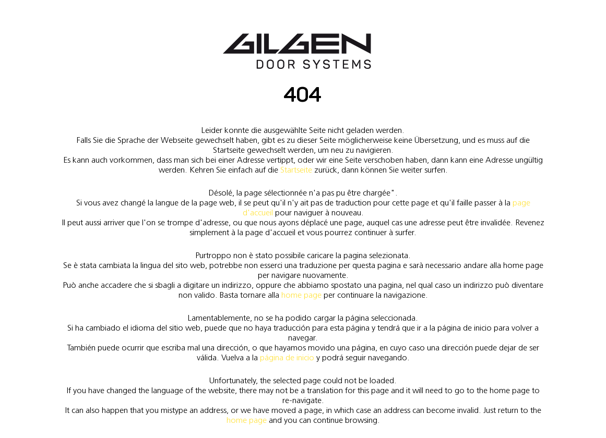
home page (301, 295)
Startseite (296, 170)
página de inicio (287, 357)
